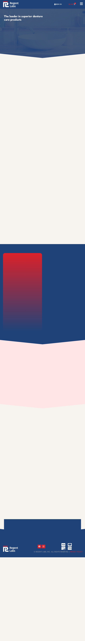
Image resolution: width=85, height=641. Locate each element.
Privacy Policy (76, 552)
